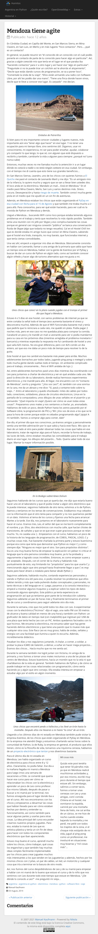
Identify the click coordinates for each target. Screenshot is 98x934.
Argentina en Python (16, 9)
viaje (83, 884)
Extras (78, 9)
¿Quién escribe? (39, 9)
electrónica (43, 884)
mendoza (53, 884)
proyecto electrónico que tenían (31, 751)
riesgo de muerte (49, 192)
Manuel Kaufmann (45, 919)
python (62, 884)
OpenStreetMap (60, 9)
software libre (73, 884)
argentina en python (27, 884)
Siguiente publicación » (78, 897)
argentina (13, 884)
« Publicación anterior (20, 897)
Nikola (73, 919)
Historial (10, 15)
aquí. (68, 926)
